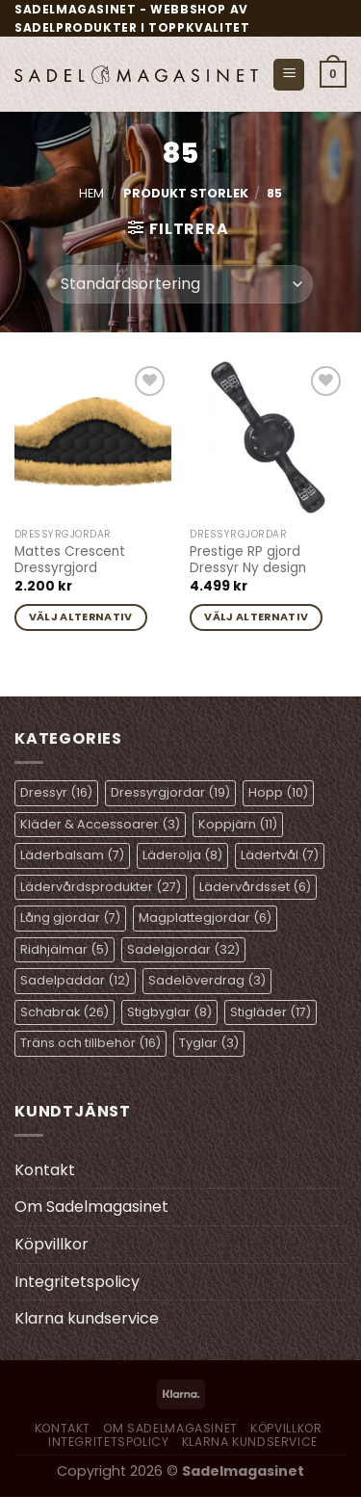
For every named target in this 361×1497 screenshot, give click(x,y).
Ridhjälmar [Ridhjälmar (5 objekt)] (64, 949)
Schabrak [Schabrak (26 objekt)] (64, 1012)
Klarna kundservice (86, 1318)
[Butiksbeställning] (180, 284)
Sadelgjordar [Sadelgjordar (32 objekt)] (183, 949)
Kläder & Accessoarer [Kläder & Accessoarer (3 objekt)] (100, 824)
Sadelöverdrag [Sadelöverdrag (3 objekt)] (207, 980)
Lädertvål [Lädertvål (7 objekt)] (280, 855)
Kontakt (44, 1170)
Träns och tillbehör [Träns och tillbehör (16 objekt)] (90, 1043)
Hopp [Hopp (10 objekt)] (278, 792)
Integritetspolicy (77, 1282)
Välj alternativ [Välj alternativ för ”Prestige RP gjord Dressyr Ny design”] (256, 617)
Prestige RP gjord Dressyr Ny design (248, 560)
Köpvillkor (51, 1244)
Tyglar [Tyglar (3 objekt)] (209, 1043)
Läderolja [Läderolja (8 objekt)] (182, 855)
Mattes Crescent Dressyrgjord (69, 560)
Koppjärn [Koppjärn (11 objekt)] (237, 824)
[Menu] (288, 75)
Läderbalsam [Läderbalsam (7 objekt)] (72, 855)
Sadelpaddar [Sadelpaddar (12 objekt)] (75, 980)
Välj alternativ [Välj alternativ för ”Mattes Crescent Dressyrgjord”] (81, 617)
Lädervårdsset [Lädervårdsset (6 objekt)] (255, 887)
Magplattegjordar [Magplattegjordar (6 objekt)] (205, 917)
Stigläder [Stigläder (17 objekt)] (270, 1012)
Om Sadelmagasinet (91, 1206)
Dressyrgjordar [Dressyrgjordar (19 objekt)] (170, 792)
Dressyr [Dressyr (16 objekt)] (56, 792)
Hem (91, 193)
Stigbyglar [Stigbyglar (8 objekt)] (169, 1012)
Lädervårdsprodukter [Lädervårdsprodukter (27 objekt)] (100, 887)
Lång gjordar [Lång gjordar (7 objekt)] (70, 917)
